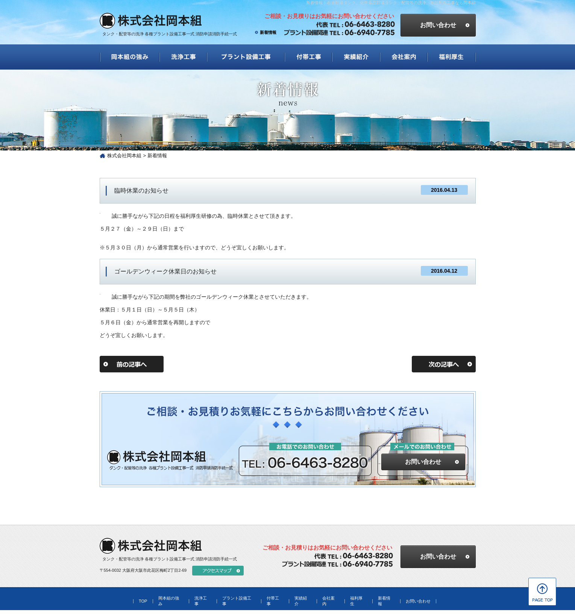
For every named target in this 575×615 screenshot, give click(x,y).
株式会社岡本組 (124, 155)
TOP (143, 601)
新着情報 (268, 32)
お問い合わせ (423, 462)
